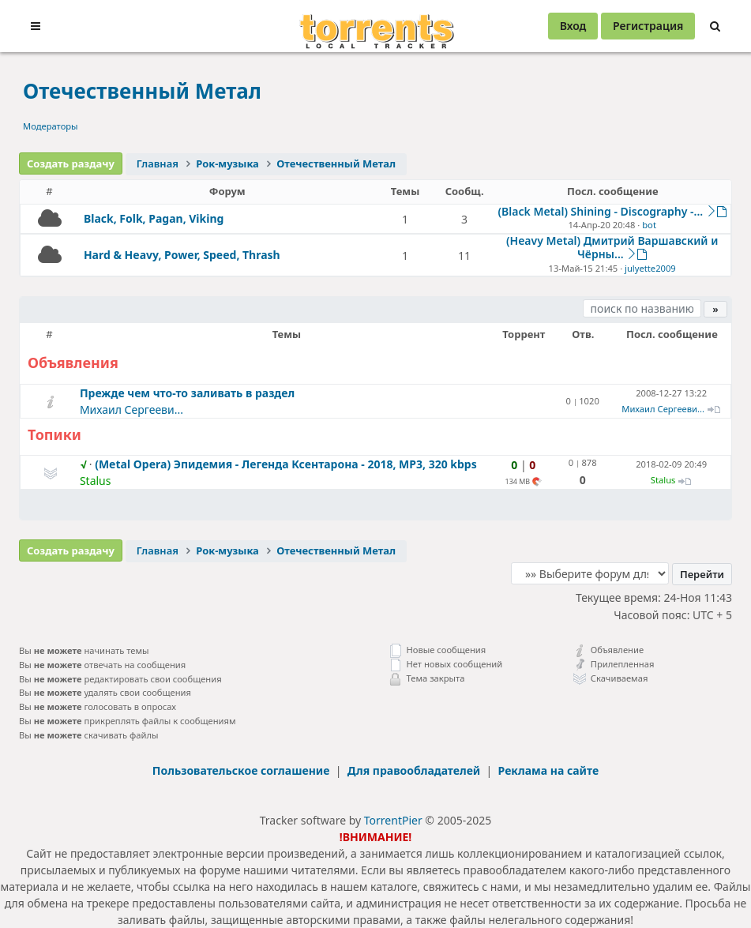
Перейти (702, 574)
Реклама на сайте (548, 770)
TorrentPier (393, 820)
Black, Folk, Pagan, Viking (153, 218)
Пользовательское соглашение (242, 770)
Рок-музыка (227, 163)
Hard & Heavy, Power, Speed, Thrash (182, 254)
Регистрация (648, 25)
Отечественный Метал (142, 91)
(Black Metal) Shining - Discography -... (601, 211)
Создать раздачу (71, 163)
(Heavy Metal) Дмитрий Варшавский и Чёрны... (612, 247)
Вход (573, 25)
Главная (157, 163)
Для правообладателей (415, 770)
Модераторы (50, 126)
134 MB (518, 481)
